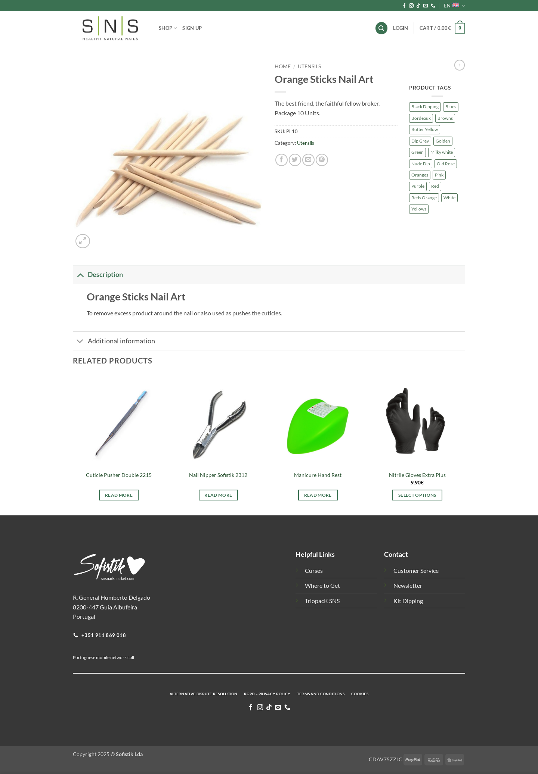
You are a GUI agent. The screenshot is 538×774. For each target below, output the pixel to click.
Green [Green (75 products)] (417, 152)
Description (98, 274)
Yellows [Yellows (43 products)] (418, 208)
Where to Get (322, 585)
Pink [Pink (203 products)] (439, 174)
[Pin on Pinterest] (322, 160)
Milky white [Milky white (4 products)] (441, 152)
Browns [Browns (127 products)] (445, 118)
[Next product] (459, 65)
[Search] (381, 28)
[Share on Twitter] (295, 160)
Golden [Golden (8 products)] (443, 140)
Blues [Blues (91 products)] (450, 106)
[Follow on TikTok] (418, 6)
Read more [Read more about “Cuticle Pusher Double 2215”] (119, 495)
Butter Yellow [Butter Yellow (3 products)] (424, 129)
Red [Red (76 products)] (435, 186)
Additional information (114, 342)
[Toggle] (80, 274)
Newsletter (407, 585)
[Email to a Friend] (308, 160)
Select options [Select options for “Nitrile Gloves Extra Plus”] (417, 495)
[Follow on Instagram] (411, 6)
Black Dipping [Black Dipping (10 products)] (425, 106)
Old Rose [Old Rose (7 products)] (446, 163)
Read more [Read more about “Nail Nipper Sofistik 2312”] (218, 495)
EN (454, 5)
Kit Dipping (408, 600)
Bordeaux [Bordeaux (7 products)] (421, 118)
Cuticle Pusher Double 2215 (119, 475)
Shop (168, 28)
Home (283, 66)
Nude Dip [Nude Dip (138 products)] (420, 163)
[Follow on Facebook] (404, 6)
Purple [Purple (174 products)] (417, 186)
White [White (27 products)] (449, 197)
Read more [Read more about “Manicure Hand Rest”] (318, 495)
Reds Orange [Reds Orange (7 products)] (424, 197)
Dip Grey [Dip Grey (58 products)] (420, 140)
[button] (442, 28)
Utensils (309, 66)
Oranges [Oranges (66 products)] (419, 174)
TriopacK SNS (322, 600)
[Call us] (433, 6)
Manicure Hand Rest (317, 475)
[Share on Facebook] (281, 160)
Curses (314, 570)
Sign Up (192, 28)
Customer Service (416, 570)
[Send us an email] (425, 6)
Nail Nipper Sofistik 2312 (218, 475)
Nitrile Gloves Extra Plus (417, 475)
